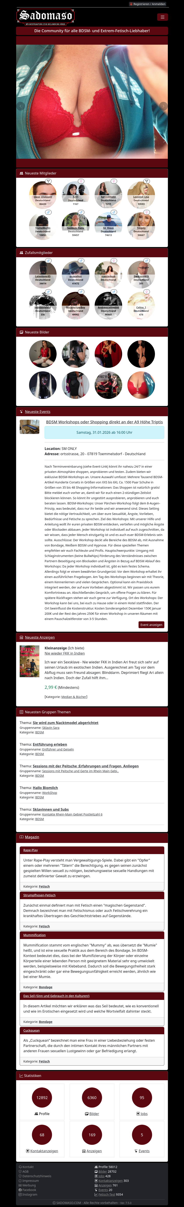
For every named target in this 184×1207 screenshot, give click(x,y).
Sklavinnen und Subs (51, 809)
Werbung (27, 1185)
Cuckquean (31, 1030)
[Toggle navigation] (162, 17)
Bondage (45, 987)
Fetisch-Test (107, 1194)
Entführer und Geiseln (58, 749)
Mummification (34, 935)
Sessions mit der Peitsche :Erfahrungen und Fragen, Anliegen (86, 766)
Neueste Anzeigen (40, 637)
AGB (24, 1171)
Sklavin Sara (50, 728)
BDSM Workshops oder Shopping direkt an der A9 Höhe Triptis (104, 422)
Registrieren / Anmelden (147, 4)
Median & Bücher (73, 697)
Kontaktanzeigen (44, 1151)
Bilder (94, 1113)
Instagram (28, 1194)
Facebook (27, 1190)
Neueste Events (37, 411)
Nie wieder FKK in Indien (65, 653)
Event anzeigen (151, 625)
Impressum (29, 1181)
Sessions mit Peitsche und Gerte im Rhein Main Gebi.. (80, 771)
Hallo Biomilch (45, 787)
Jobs (144, 1113)
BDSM (39, 732)
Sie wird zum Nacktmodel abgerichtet (65, 722)
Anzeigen (94, 1151)
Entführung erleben (50, 744)
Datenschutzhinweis (35, 1176)
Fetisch (44, 886)
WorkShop (49, 793)
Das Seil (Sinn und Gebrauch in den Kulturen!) (56, 996)
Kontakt (26, 1167)
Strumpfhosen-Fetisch (39, 895)
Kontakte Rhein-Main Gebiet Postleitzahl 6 (72, 814)
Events (144, 1151)
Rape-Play (30, 850)
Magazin (32, 837)
